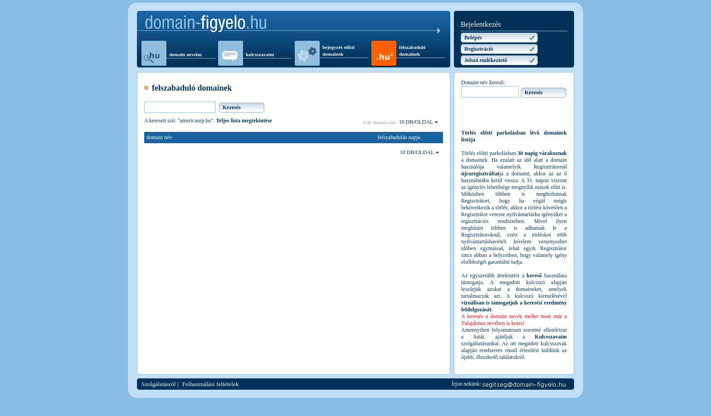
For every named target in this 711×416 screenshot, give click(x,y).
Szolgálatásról (158, 384)
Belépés (473, 37)
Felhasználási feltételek (210, 384)
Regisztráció (478, 49)
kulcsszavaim (260, 54)
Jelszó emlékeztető (485, 60)
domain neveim (185, 54)
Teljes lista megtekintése (244, 120)
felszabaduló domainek (412, 50)
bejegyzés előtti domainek (338, 50)
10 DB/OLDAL (418, 122)
